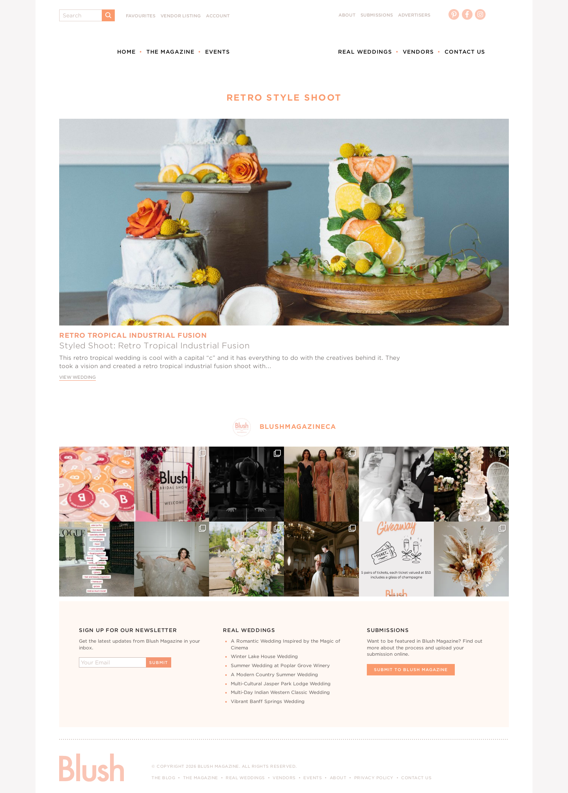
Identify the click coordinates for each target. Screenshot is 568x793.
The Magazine (170, 52)
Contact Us (465, 52)
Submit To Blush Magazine (411, 669)
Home (126, 52)
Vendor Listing (181, 16)
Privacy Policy (374, 777)
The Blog (163, 777)
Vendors (418, 52)
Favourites (140, 16)
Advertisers (414, 15)
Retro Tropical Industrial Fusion (133, 335)
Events (217, 52)
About (346, 15)
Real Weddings (365, 52)
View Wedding (77, 377)
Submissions (377, 15)
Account (218, 16)
